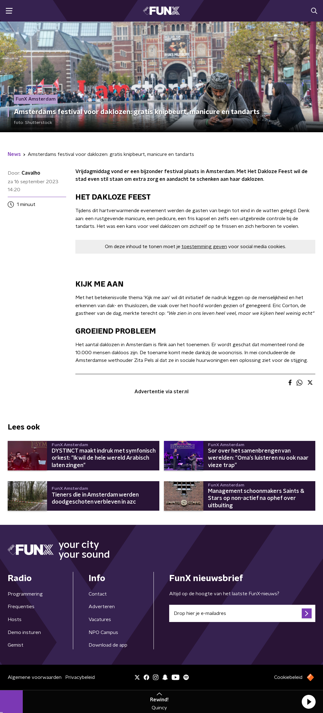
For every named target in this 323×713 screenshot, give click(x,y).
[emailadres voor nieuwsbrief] (242, 613)
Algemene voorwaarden (35, 677)
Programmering (25, 594)
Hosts (15, 619)
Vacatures (100, 619)
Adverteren (102, 606)
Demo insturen (24, 632)
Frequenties (21, 606)
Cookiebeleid (288, 677)
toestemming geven (204, 246)
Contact (98, 594)
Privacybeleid (80, 677)
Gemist (15, 645)
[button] (308, 701)
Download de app (108, 645)
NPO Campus (103, 632)
